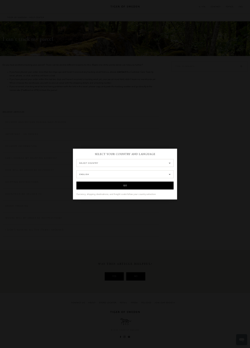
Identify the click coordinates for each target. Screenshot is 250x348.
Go (125, 186)
